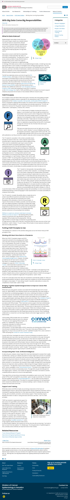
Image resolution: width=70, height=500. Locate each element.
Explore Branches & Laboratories (7, 472)
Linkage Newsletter (60, 26)
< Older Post (5, 440)
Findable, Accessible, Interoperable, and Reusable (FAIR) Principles (29, 101)
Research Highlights (60, 23)
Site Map (4, 476)
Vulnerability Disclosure (38, 475)
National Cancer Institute (62, 496)
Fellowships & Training (58, 31)
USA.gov (66, 497)
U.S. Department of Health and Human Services (57, 493)
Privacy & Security (36, 470)
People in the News (60, 28)
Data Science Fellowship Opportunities (12, 437)
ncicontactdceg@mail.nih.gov (51, 487)
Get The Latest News (7, 465)
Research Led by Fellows (59, 35)
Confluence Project (44, 298)
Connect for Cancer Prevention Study (22, 332)
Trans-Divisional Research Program (11, 433)
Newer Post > (47, 440)
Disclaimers (35, 473)
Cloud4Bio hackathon (16, 420)
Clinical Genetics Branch (25, 367)
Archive (56, 43)
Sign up (51, 468)
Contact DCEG (64, 487)
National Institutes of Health (61, 494)
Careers (19, 465)
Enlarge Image (38, 58)
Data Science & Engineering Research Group (13, 435)
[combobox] (55, 7)
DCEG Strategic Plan (11, 90)
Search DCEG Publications (20, 468)
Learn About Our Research (6, 468)
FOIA (33, 468)
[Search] (65, 7)
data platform (25, 301)
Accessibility (35, 465)
